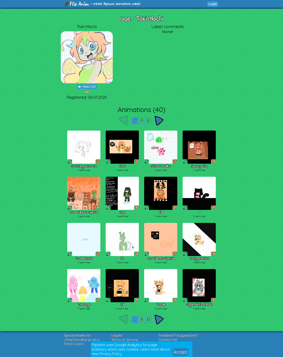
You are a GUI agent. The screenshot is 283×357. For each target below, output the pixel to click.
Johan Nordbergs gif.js (82, 340)
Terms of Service (124, 340)
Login (212, 4)
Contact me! (168, 340)
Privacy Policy (110, 353)
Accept (180, 352)
